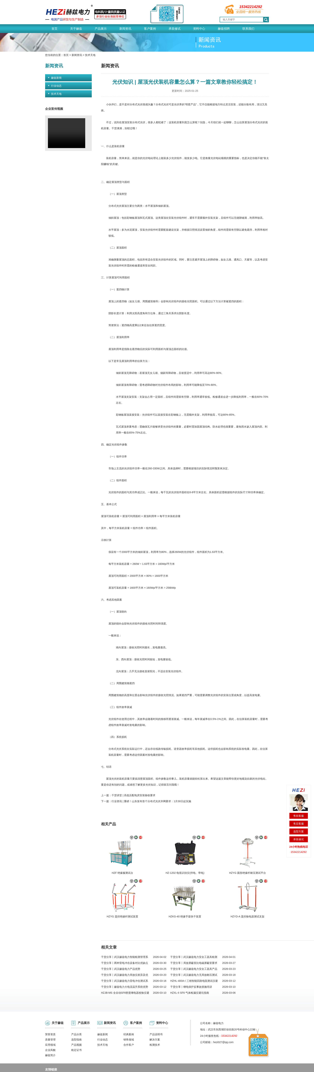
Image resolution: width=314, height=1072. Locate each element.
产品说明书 (156, 1013)
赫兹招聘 (224, 28)
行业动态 (56, 85)
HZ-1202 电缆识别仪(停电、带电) (155, 862)
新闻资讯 (125, 28)
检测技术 (155, 1023)
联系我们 (248, 28)
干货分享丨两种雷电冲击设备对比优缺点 (124, 941)
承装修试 (174, 28)
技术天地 (90, 55)
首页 (54, 28)
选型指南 (76, 1018)
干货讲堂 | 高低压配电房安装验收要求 (133, 795)
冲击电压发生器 (54, 1055)
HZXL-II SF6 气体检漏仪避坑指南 (195, 971)
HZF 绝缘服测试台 (116, 862)
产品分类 (76, 1013)
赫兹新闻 (56, 77)
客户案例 (150, 28)
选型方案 (298, 831)
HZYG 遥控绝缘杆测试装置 (220, 862)
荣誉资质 (50, 1013)
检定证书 (76, 1028)
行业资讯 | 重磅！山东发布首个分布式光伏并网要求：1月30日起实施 (151, 801)
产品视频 (76, 1023)
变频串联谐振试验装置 (80, 1055)
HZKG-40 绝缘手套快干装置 (255, 862)
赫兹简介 (50, 1034)
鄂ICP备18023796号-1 (146, 1066)
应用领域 (50, 1023)
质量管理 (50, 1018)
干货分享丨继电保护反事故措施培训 (196, 965)
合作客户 (128, 1023)
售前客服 (298, 815)
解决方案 (155, 1018)
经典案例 (128, 1013)
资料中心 (199, 28)
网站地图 (212, 1066)
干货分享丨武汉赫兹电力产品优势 (120, 947)
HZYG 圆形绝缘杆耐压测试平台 (188, 862)
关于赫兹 (76, 28)
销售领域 (128, 1018)
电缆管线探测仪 (106, 1055)
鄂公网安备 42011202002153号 (182, 1066)
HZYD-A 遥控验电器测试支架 (118, 895)
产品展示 (101, 28)
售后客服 (298, 823)
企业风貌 (50, 1028)
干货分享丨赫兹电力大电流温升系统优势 (124, 965)
